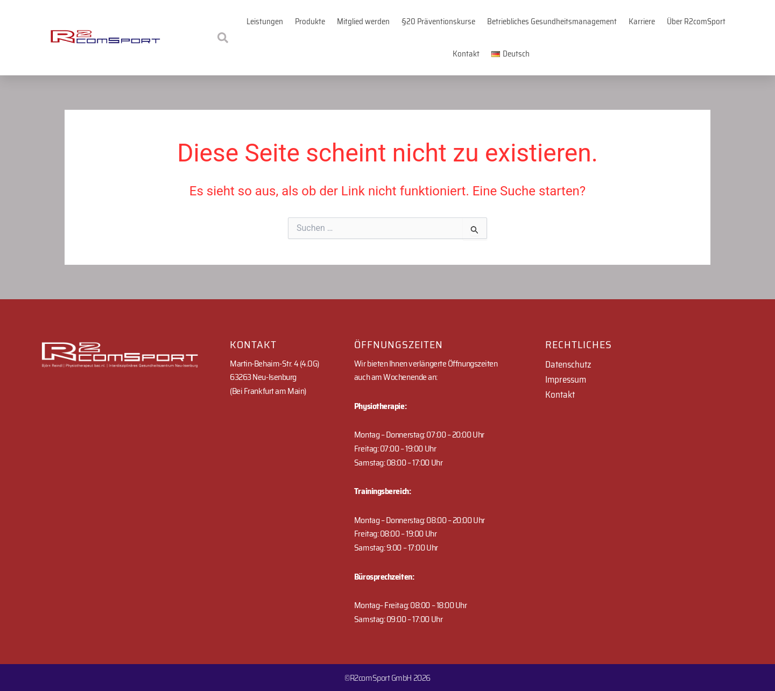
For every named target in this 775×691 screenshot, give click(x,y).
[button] (510, 54)
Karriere (642, 21)
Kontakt (466, 53)
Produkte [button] (310, 21)
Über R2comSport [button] (696, 21)
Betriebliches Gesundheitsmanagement (552, 21)
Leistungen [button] (264, 21)
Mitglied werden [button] (363, 21)
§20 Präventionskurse (438, 21)
